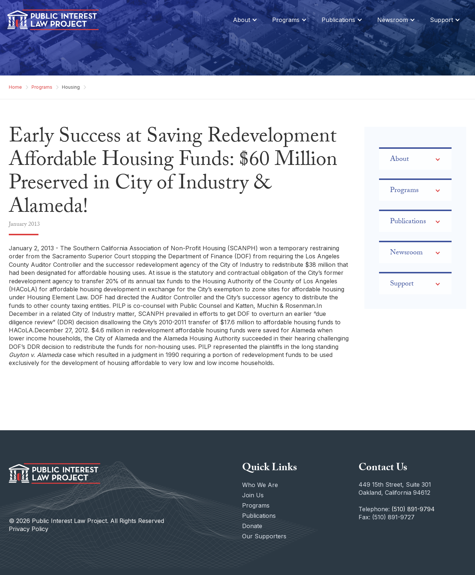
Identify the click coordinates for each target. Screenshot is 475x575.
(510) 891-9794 (413, 509)
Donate (252, 526)
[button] (245, 19)
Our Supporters (264, 536)
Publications (259, 515)
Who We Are (260, 485)
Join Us (253, 495)
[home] (53, 20)
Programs (41, 87)
